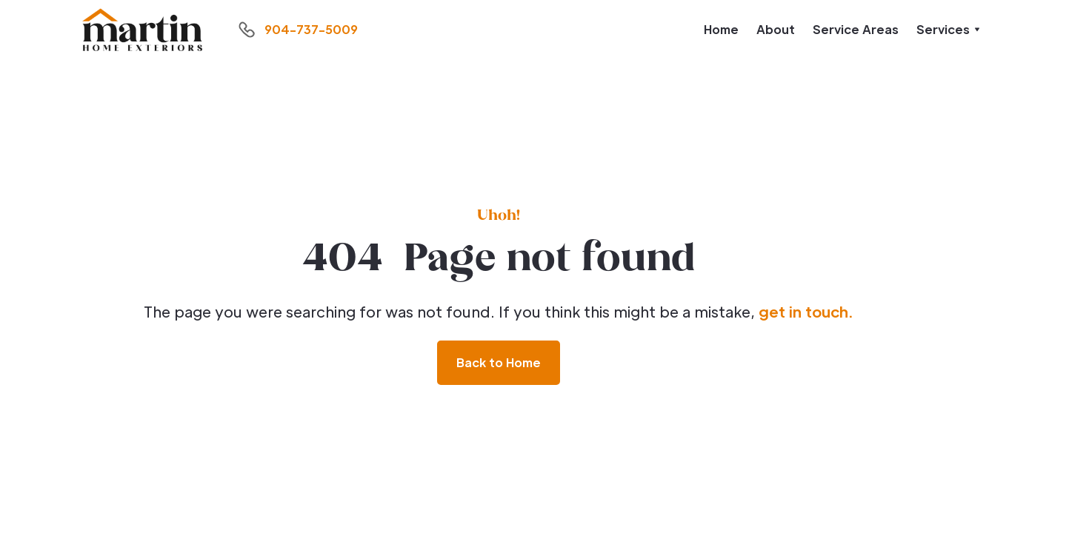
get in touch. (806, 311)
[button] (948, 29)
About (775, 29)
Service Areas (856, 29)
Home (721, 29)
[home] (142, 29)
